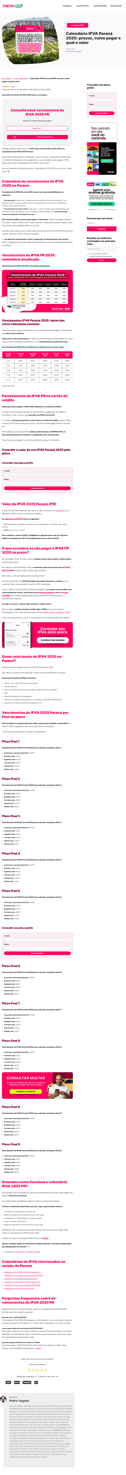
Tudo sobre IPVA (77, 25)
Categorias (68, 6)
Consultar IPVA (83, 6)
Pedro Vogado (77, 51)
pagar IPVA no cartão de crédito (56, 612)
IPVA (17, 1382)
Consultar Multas (100, 6)
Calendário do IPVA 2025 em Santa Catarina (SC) (22, 1272)
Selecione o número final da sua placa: (37, 121)
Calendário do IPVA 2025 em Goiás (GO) (19, 1289)
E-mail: (7, 471)
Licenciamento (116, 6)
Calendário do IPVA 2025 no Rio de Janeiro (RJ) (22, 1282)
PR (36, 1382)
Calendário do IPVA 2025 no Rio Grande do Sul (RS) (23, 1276)
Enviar (102, 260)
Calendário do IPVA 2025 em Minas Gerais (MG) (22, 1285)
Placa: (6, 479)
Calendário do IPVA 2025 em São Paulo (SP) (20, 1279)
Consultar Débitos (37, 488)
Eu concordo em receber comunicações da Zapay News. (99, 255)
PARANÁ (27, 1382)
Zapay (45, 1238)
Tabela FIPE (60, 511)
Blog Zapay (6, 78)
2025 (8, 1382)
